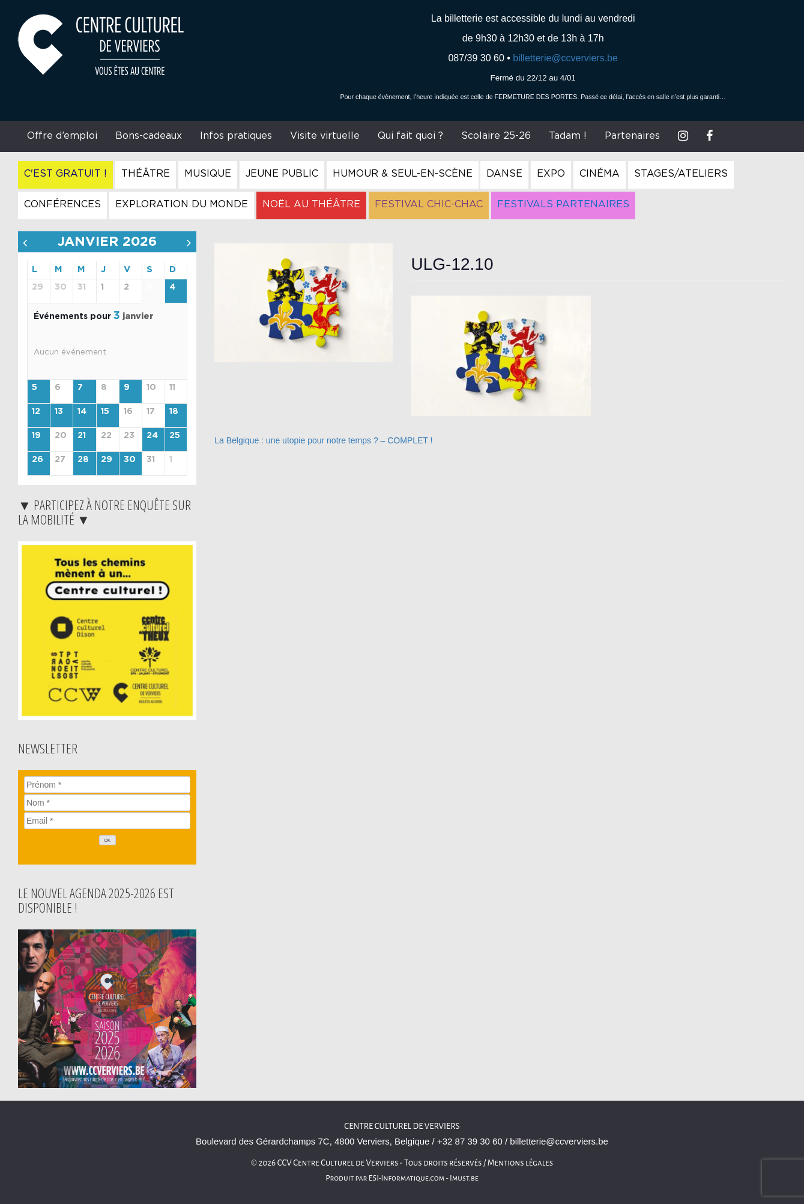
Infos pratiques (236, 136)
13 (59, 411)
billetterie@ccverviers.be (565, 58)
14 (81, 411)
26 (37, 459)
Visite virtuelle (325, 136)
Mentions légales (521, 1162)
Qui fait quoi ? (410, 136)
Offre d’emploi (62, 136)
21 (81, 435)
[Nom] (107, 802)
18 (173, 411)
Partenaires (632, 136)
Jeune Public (282, 173)
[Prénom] (107, 784)
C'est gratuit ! (65, 173)
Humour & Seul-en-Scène (403, 173)
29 (106, 459)
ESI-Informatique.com (406, 1178)
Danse (504, 173)
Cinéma (599, 173)
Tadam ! (568, 136)
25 (174, 435)
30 (130, 459)
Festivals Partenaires (563, 204)
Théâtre (145, 173)
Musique (207, 173)
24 (152, 435)
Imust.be (464, 1178)
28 (83, 459)
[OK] (107, 840)
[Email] (107, 820)
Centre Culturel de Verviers (401, 1126)
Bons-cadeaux (148, 136)
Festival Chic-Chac (429, 204)
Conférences (62, 204)
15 (105, 411)
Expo (551, 173)
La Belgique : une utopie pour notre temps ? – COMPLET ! (323, 440)
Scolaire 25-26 (496, 136)
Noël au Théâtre (311, 204)
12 (36, 411)
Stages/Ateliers (681, 173)
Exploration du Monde (181, 204)
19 (36, 435)
